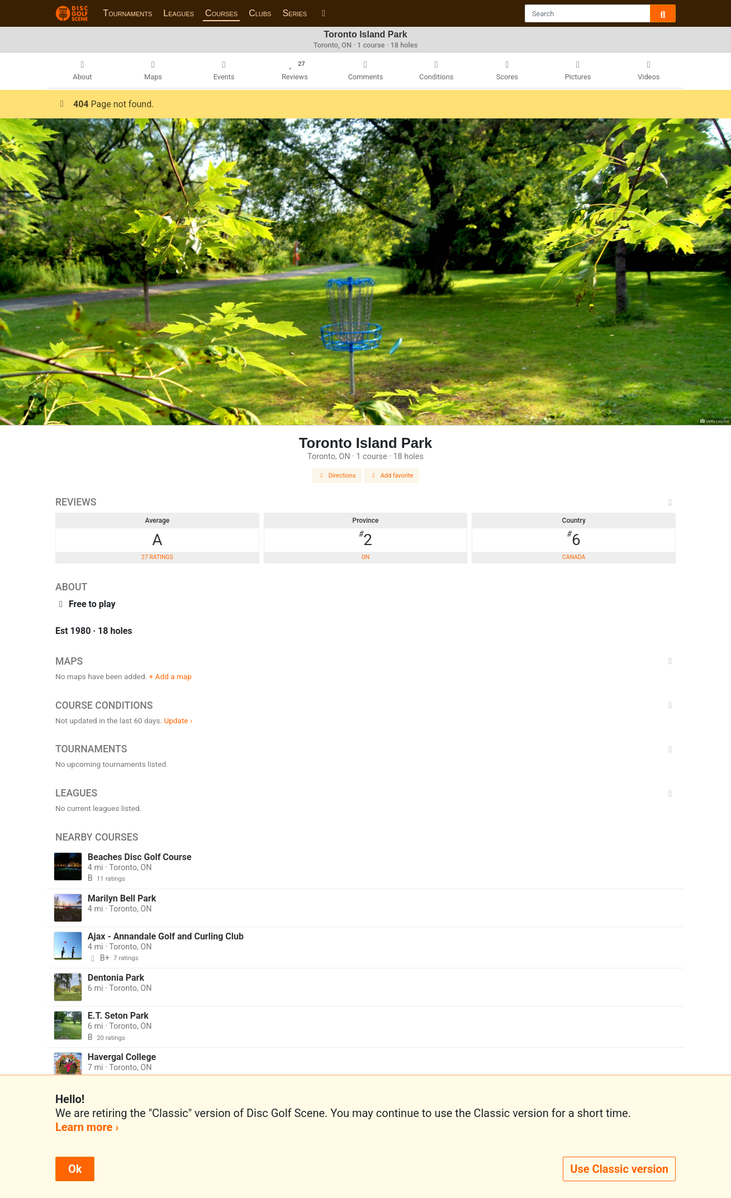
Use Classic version (619, 1169)
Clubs (260, 13)
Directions (337, 475)
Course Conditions (365, 705)
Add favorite (392, 475)
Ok (75, 1169)
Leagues (178, 13)
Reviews (365, 502)
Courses (221, 13)
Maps (365, 661)
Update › (178, 720)
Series (294, 13)
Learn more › (86, 1127)
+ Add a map (170, 676)
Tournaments (127, 13)
